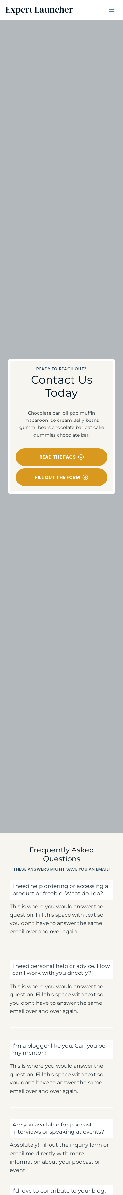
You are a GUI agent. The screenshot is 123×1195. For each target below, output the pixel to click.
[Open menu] (112, 10)
